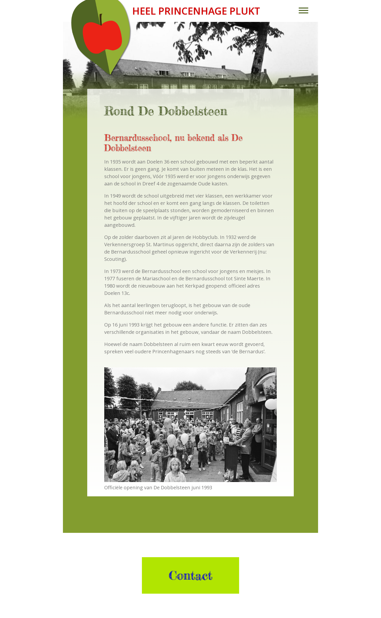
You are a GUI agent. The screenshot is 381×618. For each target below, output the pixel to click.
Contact (190, 575)
